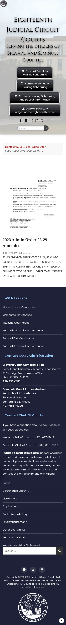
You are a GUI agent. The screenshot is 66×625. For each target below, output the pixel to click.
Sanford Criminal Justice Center (23, 330)
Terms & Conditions (15, 537)
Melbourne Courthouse (17, 315)
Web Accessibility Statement (21, 545)
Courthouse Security (16, 491)
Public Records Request (18, 514)
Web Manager (23, 253)
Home (6, 483)
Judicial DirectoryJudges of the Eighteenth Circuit (35, 110)
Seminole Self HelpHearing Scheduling (35, 85)
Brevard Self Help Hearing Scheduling (35, 72)
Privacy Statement (15, 522)
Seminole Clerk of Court (18, 445)
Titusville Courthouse (16, 323)
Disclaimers (10, 498)
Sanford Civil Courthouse (18, 338)
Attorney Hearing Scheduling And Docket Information (34, 97)
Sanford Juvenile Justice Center (23, 346)
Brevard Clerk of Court (17, 437)
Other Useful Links (14, 529)
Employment (11, 506)
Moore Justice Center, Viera (20, 307)
